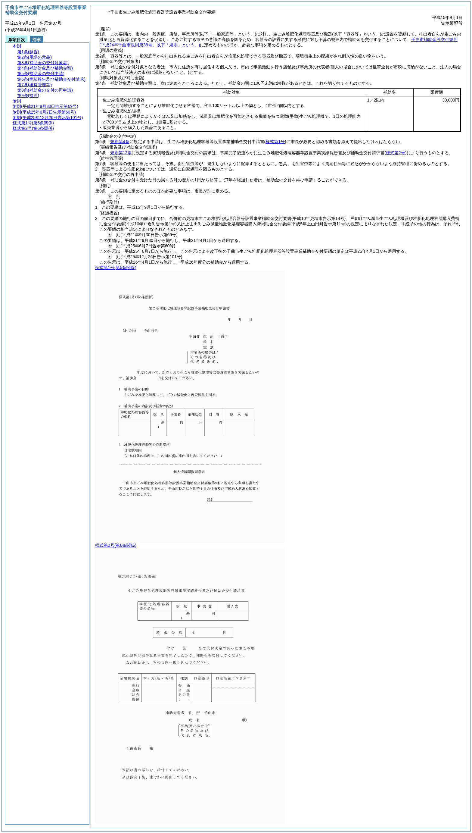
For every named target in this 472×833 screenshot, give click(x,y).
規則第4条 (119, 141)
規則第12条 (121, 152)
